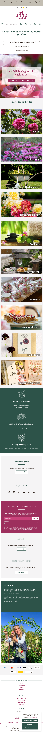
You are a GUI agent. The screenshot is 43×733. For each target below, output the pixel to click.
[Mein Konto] (30, 24)
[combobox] (11, 24)
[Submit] (35, 518)
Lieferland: (19, 7)
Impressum (3, 724)
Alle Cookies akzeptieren (30, 728)
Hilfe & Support (21, 702)
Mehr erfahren (9, 607)
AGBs (15, 722)
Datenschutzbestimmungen (15, 522)
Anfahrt (21, 687)
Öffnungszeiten (21, 685)
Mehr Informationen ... (32, 717)
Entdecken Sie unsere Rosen (21, 80)
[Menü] (2, 24)
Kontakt (21, 691)
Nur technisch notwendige (30, 720)
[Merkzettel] (25, 24)
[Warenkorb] (35, 24)
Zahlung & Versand (21, 699)
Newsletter (21, 704)
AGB (32, 522)
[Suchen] (20, 24)
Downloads (21, 689)
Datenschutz (8, 722)
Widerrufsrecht (21, 700)
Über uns (21, 683)
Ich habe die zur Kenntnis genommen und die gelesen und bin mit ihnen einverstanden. (22, 523)
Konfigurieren (30, 724)
